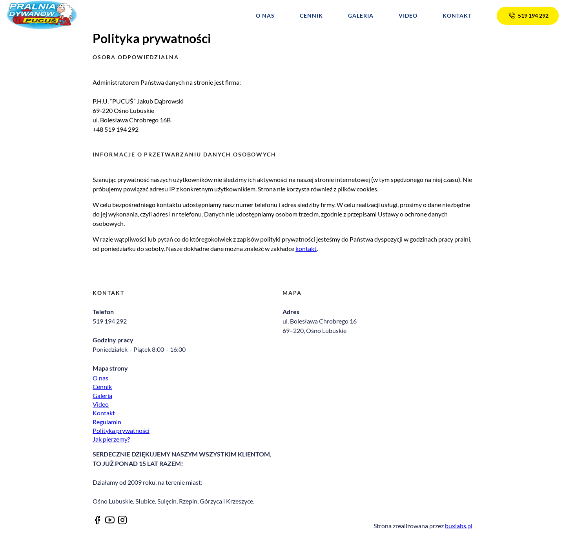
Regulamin (107, 421)
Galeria (361, 16)
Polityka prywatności (121, 430)
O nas (265, 16)
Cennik (311, 16)
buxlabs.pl (458, 525)
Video (408, 16)
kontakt (306, 248)
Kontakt (457, 16)
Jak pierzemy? (111, 439)
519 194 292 (528, 15)
